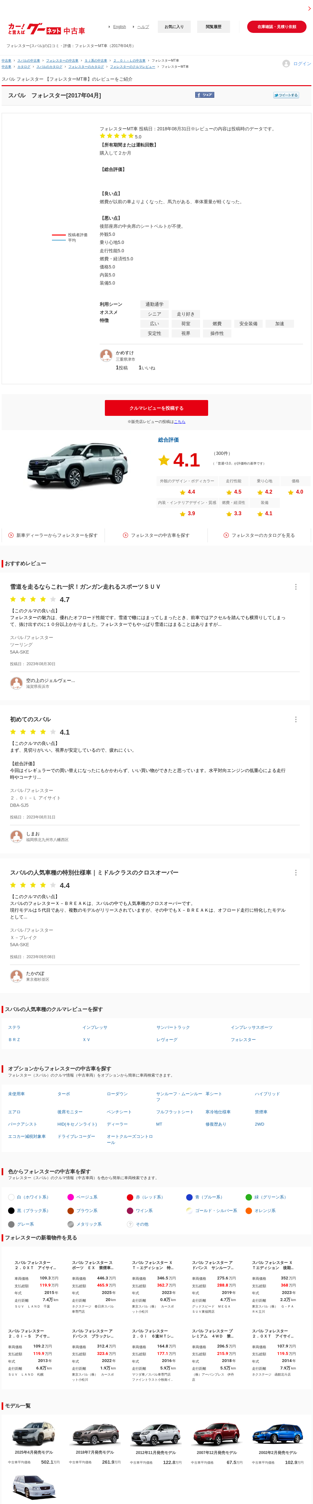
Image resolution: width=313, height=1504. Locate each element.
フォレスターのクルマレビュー (132, 66)
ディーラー (117, 1124)
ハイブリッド (267, 1093)
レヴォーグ (166, 1039)
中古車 (6, 60)
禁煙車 (261, 1111)
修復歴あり (216, 1124)
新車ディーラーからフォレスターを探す (57, 535)
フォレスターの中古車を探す (160, 535)
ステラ (14, 1027)
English (119, 27)
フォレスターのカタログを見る (263, 535)
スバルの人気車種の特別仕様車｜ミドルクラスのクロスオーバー (94, 872)
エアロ (14, 1111)
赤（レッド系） (150, 1197)
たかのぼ (35, 973)
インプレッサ (94, 1027)
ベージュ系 (86, 1197)
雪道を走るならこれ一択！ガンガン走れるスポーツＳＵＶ (85, 587)
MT (159, 1124)
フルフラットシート (175, 1111)
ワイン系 (144, 1210)
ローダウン (117, 1093)
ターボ (63, 1093)
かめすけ (125, 352)
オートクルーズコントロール (130, 1139)
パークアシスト (22, 1124)
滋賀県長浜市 (37, 686)
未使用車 (16, 1093)
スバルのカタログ (49, 66)
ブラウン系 (86, 1210)
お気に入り (174, 27)
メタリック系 (89, 1224)
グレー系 (25, 1224)
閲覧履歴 (213, 27)
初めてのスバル (30, 719)
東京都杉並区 (37, 979)
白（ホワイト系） (34, 1197)
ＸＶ (86, 1039)
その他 (142, 1224)
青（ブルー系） (210, 1197)
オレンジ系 (265, 1210)
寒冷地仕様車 (218, 1111)
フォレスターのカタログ (86, 66)
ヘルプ (143, 27)
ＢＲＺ (14, 1039)
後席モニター (70, 1111)
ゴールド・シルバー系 (216, 1210)
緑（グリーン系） (271, 1197)
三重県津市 (125, 359)
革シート (214, 1093)
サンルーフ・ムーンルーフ (179, 1096)
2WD (259, 1124)
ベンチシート (119, 1111)
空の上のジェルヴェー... (50, 680)
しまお (33, 833)
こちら (180, 421)
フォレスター (243, 1039)
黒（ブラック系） (34, 1210)
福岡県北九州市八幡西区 (47, 839)
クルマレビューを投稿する (156, 408)
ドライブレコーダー (76, 1136)
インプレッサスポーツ (252, 1027)
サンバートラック (173, 1027)
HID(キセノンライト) (77, 1124)
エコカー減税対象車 (27, 1136)
